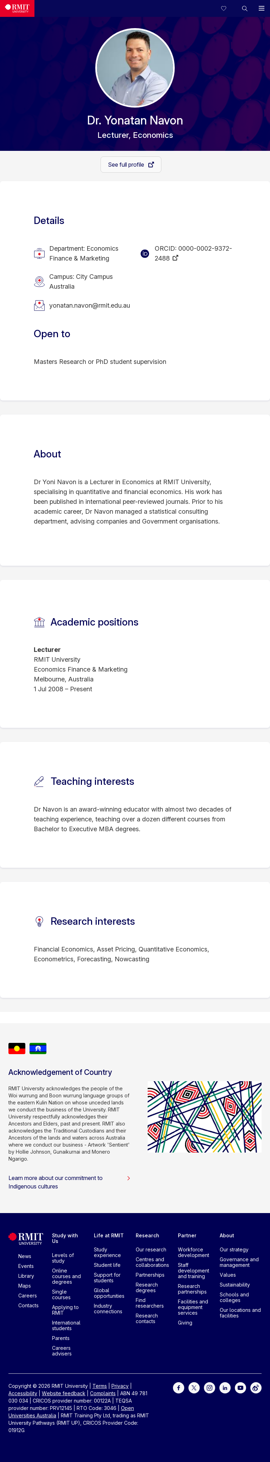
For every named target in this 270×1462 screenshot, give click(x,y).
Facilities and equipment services (193, 1307)
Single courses (61, 1294)
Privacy (120, 1386)
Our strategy (234, 1249)
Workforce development (193, 1252)
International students (66, 1325)
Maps (24, 1286)
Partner (187, 1235)
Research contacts (147, 1318)
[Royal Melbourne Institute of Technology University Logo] (17, 8)
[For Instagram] (209, 1387)
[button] (244, 8)
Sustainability (235, 1285)
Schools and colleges (234, 1297)
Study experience (107, 1252)
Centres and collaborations (152, 1262)
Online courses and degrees (66, 1276)
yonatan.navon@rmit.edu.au (89, 305)
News (24, 1256)
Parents (61, 1338)
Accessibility (22, 1393)
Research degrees (147, 1287)
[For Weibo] (256, 1387)
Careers (27, 1296)
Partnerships (150, 1275)
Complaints (103, 1393)
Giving (185, 1323)
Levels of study (63, 1258)
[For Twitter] (194, 1387)
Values (228, 1275)
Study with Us (65, 1238)
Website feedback (63, 1393)
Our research (151, 1249)
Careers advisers (62, 1351)
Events (26, 1266)
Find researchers (150, 1303)
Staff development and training (193, 1270)
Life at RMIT (109, 1235)
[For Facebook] (178, 1387)
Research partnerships (192, 1289)
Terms (99, 1386)
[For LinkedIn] (225, 1387)
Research (147, 1235)
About (227, 1235)
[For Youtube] (240, 1387)
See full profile (127, 164)
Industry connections (108, 1308)
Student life (107, 1265)
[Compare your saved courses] (227, 8)
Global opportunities (109, 1293)
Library (26, 1276)
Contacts (28, 1305)
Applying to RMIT (65, 1310)
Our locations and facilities (240, 1313)
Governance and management (239, 1262)
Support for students (107, 1277)
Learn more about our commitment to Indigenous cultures (69, 1182)
